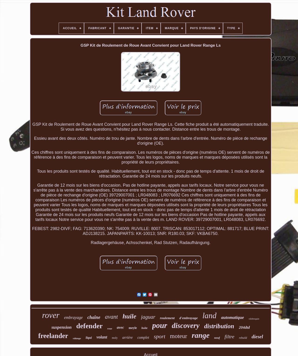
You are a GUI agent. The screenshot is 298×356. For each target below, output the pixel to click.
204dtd (244, 327)
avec (120, 327)
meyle (133, 328)
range (201, 335)
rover (51, 315)
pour (159, 325)
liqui (89, 337)
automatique (232, 317)
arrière (127, 337)
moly (115, 337)
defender (89, 326)
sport (159, 336)
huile (129, 316)
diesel (257, 336)
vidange (77, 338)
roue (109, 328)
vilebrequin (254, 319)
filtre (229, 336)
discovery (186, 325)
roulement (167, 318)
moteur (178, 336)
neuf (217, 337)
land (209, 315)
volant (101, 337)
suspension (61, 327)
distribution (219, 326)
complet (143, 337)
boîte (145, 328)
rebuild (243, 337)
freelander (53, 335)
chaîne (93, 317)
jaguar (148, 317)
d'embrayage (188, 318)
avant (111, 317)
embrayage (73, 317)
